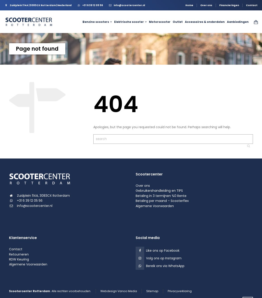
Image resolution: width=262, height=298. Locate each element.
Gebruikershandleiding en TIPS (159, 190)
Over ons (206, 5)
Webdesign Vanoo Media (118, 291)
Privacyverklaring (180, 291)
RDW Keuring (19, 259)
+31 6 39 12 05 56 (29, 200)
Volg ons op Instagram (164, 258)
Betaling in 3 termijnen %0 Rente (161, 196)
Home (189, 5)
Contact (251, 5)
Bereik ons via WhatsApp (165, 266)
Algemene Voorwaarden (155, 206)
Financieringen (229, 5)
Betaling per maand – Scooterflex (162, 201)
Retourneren (19, 254)
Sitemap (152, 291)
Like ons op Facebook (162, 250)
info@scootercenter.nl (34, 205)
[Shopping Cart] (254, 22)
